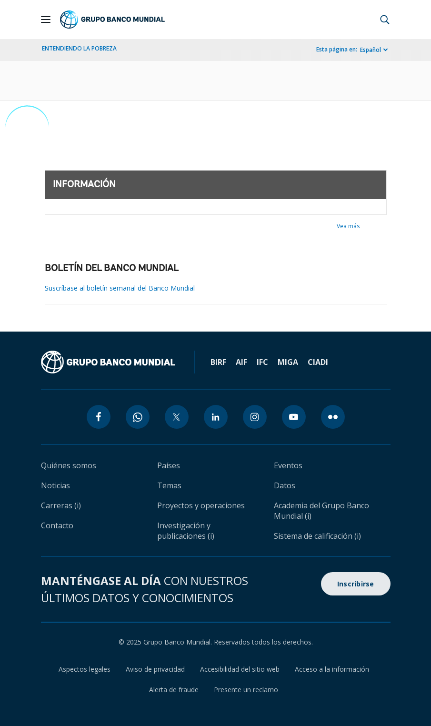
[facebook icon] (98, 417)
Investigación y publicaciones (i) (185, 530)
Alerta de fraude (174, 689)
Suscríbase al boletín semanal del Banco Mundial (120, 287)
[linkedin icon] (216, 417)
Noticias (55, 485)
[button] (385, 19)
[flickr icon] (333, 417)
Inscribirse (355, 583)
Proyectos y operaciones (201, 505)
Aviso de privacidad (155, 669)
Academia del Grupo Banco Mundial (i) (321, 510)
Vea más (348, 226)
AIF (241, 362)
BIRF (218, 362)
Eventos (288, 465)
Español (370, 50)
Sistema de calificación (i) (317, 536)
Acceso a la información (332, 669)
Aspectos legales (84, 669)
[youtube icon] (294, 417)
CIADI (318, 362)
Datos (284, 485)
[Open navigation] (45, 19)
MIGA (288, 362)
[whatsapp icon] (138, 417)
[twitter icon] (177, 417)
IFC (262, 362)
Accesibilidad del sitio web (240, 669)
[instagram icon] (255, 417)
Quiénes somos (68, 465)
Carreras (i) (61, 505)
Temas (169, 485)
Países (168, 465)
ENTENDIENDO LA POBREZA (79, 48)
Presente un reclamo (246, 689)
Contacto (57, 525)
